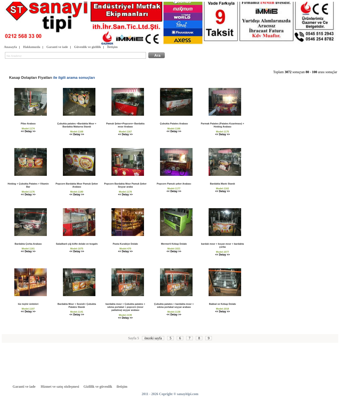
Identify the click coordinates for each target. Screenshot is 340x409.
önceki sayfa (153, 338)
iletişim (122, 386)
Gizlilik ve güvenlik (97, 386)
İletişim (112, 47)
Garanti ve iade (57, 47)
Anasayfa (10, 47)
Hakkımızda (31, 47)
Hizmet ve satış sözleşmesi (60, 386)
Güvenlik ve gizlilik (87, 47)
